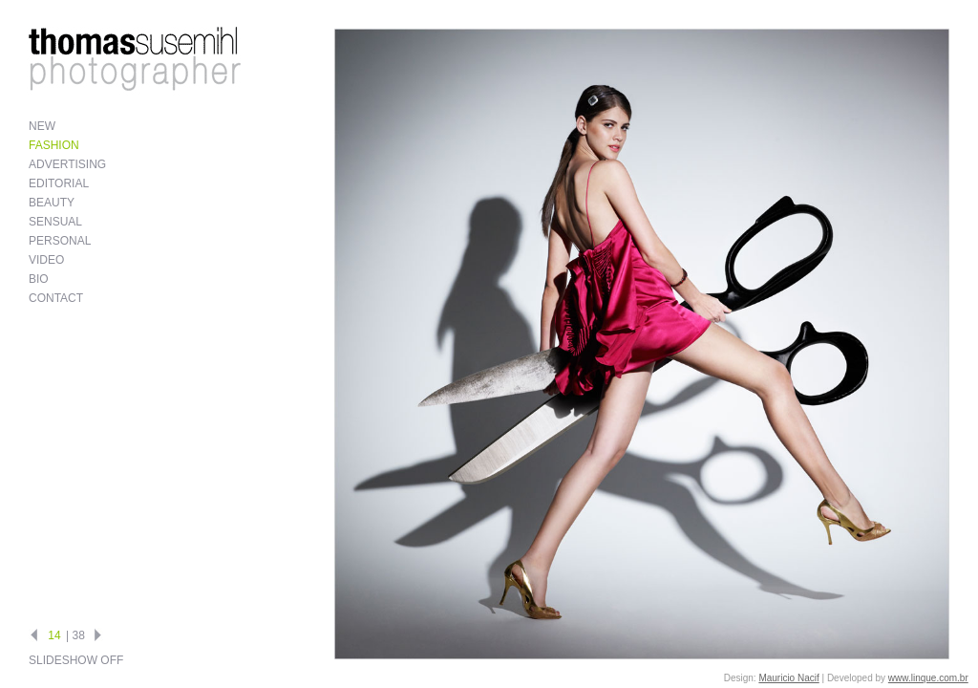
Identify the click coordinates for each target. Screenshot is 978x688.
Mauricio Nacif (788, 678)
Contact (56, 298)
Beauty (51, 202)
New (42, 126)
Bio (39, 279)
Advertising (67, 164)
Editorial (59, 183)
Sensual (55, 221)
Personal (60, 240)
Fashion (54, 145)
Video (46, 260)
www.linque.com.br (928, 678)
